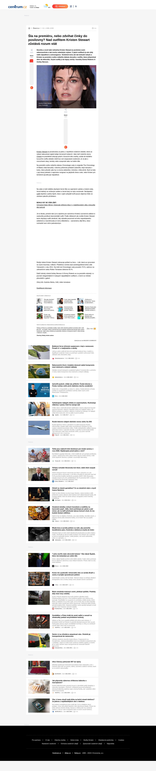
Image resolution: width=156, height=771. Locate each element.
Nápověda (110, 754)
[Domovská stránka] (29, 40)
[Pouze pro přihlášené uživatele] (32, 84)
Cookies (121, 750)
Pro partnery (36, 750)
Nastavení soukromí (49, 754)
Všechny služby (59, 750)
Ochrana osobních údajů (69, 754)
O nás (47, 750)
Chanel (39, 128)
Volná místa (74, 750)
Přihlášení (131, 6)
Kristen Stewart (42, 123)
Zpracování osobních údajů (92, 754)
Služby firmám (88, 750)
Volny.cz (77, 763)
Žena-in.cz (36, 40)
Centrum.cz (56, 763)
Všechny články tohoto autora (45, 325)
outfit (38, 184)
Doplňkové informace (44, 278)
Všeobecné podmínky (106, 750)
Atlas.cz (68, 763)
